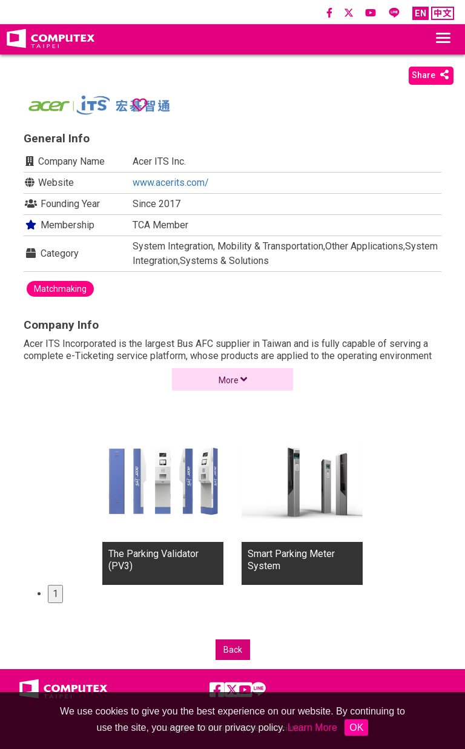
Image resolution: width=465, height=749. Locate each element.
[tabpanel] (162, 503)
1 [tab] (55, 593)
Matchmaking (60, 289)
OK (356, 727)
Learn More (312, 727)
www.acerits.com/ (171, 182)
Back (232, 650)
